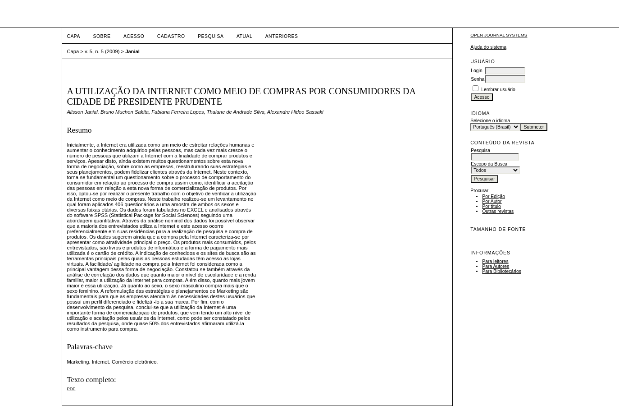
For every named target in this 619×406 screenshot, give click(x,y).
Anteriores (281, 36)
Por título (491, 206)
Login (476, 70)
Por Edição (493, 196)
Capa (73, 36)
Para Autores (495, 266)
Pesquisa (210, 36)
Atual (244, 36)
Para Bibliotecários (501, 271)
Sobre (101, 36)
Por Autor (491, 201)
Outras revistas (498, 211)
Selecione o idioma (490, 120)
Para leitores (495, 261)
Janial (132, 51)
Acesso (133, 36)
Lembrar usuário (498, 89)
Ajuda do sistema (488, 47)
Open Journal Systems (498, 34)
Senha (477, 79)
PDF (71, 388)
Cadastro (171, 36)
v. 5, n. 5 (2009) (102, 51)
